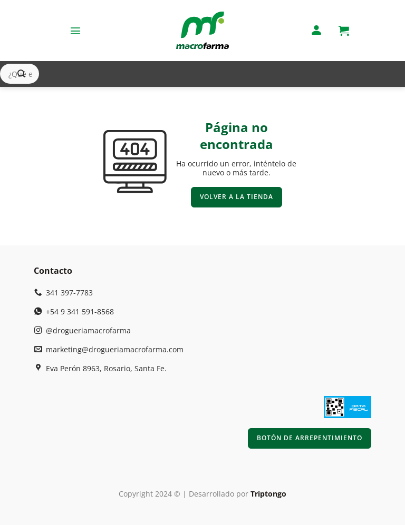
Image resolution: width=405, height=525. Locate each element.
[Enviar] (21, 74)
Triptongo (268, 494)
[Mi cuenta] (316, 30)
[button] (75, 30)
